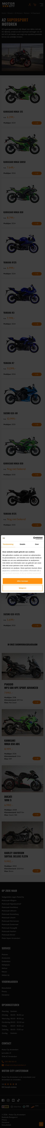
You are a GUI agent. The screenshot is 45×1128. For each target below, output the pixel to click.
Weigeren (22, 588)
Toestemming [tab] (8, 544)
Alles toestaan (22, 581)
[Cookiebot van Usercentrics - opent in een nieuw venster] (33, 538)
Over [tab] (37, 544)
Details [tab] (22, 544)
